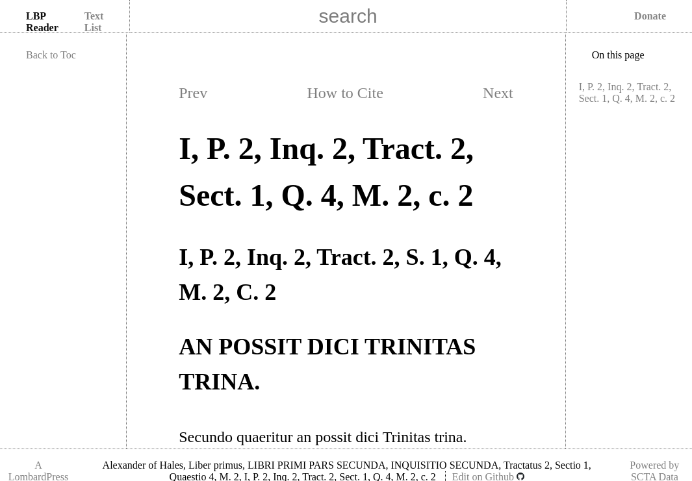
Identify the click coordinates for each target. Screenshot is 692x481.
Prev (193, 92)
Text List (94, 21)
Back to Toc (51, 54)
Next (498, 92)
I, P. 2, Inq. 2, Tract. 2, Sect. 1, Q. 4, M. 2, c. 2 (627, 92)
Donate (650, 15)
